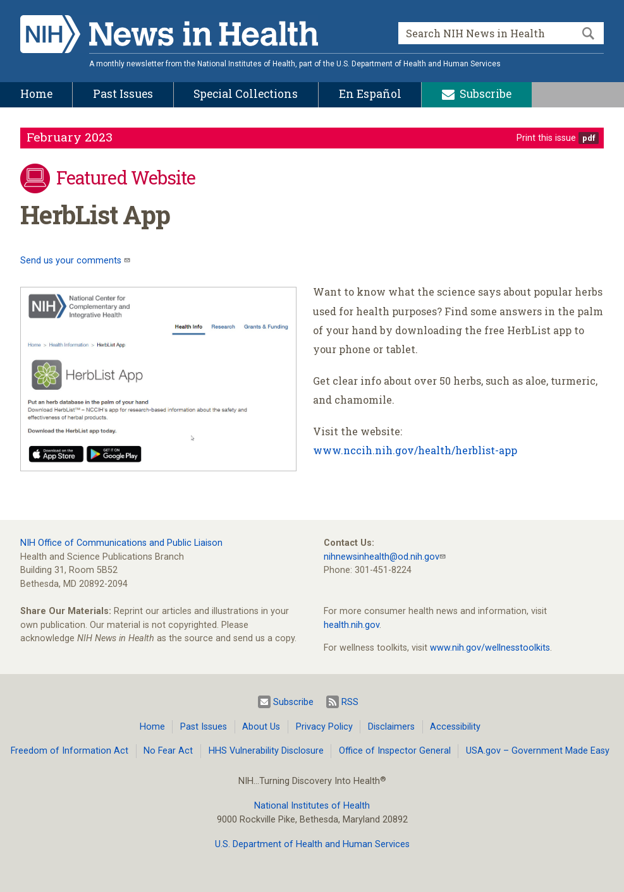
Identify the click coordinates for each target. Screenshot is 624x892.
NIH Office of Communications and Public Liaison (121, 543)
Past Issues (203, 726)
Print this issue (546, 138)
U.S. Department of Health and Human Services (312, 844)
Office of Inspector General (395, 750)
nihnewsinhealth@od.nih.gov (381, 556)
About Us (261, 726)
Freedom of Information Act (69, 750)
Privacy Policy (324, 726)
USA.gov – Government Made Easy (537, 750)
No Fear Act (168, 750)
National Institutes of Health (312, 805)
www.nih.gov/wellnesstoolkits (490, 647)
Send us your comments (72, 260)
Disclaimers (391, 726)
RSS (342, 702)
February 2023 (70, 137)
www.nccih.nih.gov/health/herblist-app (415, 450)
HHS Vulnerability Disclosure (266, 750)
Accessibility (455, 726)
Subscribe (286, 702)
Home (152, 726)
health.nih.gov (351, 625)
